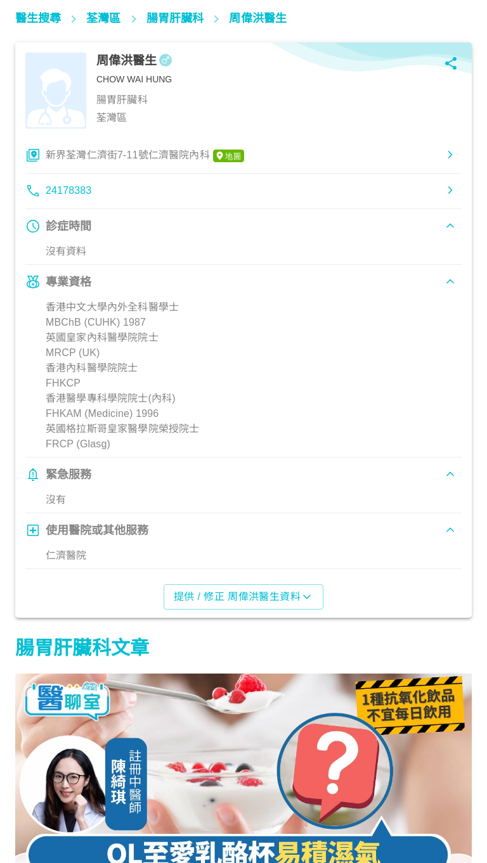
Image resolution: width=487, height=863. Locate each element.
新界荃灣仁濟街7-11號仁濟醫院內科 (145, 156)
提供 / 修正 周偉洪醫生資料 (243, 597)
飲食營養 (205, 807)
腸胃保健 (41, 807)
